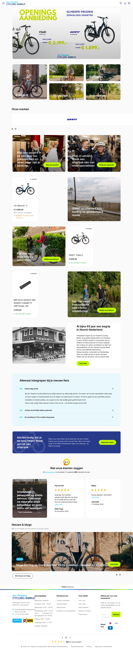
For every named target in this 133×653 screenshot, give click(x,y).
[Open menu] (3, 3)
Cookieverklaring (77, 646)
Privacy (89, 646)
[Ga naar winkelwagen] (129, 3)
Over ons (82, 600)
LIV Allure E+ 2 (20, 205)
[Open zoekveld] (121, 3)
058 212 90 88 (20, 612)
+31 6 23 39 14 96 (21, 614)
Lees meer (83, 363)
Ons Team (82, 604)
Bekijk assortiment (51, 259)
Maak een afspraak (106, 165)
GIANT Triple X (76, 255)
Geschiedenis (83, 607)
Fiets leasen (83, 614)
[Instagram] (66, 637)
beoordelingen (50, 472)
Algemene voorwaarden (103, 646)
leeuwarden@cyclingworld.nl (25, 609)
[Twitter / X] (70, 637)
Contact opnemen (63, 600)
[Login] (125, 3)
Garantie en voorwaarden (66, 611)
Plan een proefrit (52, 165)
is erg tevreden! (73, 642)
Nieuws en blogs (85, 611)
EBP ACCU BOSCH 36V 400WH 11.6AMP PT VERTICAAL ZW (25, 303)
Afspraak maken (107, 442)
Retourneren (61, 607)
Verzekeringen (62, 604)
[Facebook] (62, 637)
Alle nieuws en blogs (23, 576)
